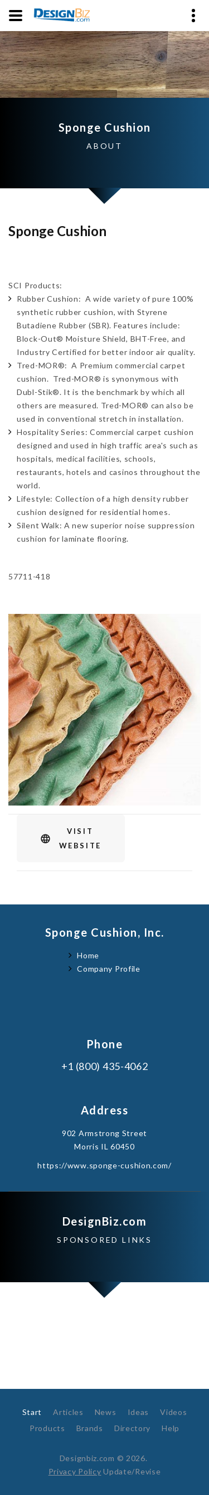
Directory (132, 1428)
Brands (89, 1428)
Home (88, 955)
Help (170, 1428)
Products (47, 1428)
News (105, 1412)
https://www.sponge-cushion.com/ (104, 1165)
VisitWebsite (80, 838)
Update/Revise (132, 1471)
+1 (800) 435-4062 (104, 1066)
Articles (68, 1412)
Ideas (138, 1412)
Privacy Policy (74, 1471)
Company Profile (108, 968)
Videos (173, 1412)
